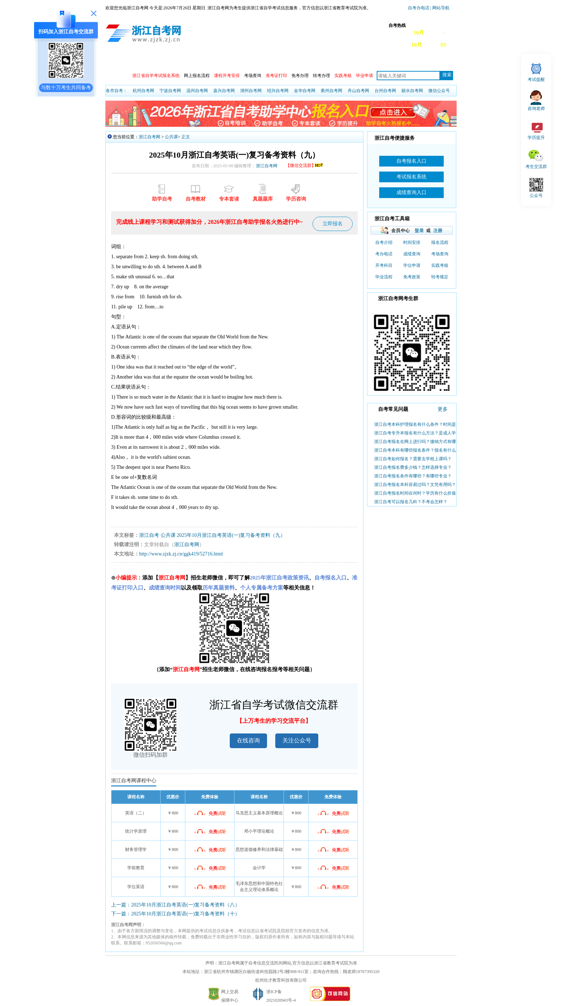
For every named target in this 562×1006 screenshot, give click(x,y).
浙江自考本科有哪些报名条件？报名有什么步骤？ (421, 450)
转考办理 (321, 75)
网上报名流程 (197, 75)
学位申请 (411, 265)
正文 (185, 136)
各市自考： (116, 90)
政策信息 (142, 61)
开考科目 (383, 265)
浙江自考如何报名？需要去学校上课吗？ (413, 458)
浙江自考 (149, 535)
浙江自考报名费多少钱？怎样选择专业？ (413, 467)
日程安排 (239, 61)
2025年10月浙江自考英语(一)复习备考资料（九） (231, 535)
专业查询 (271, 61)
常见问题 (400, 61)
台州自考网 (385, 90)
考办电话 (383, 253)
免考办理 (300, 75)
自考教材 (368, 61)
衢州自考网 (331, 90)
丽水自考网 (412, 90)
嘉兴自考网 (224, 90)
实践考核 (439, 265)
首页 (116, 61)
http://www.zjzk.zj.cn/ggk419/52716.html (181, 554)
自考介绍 (383, 242)
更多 (443, 409)
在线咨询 (248, 740)
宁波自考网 (170, 90)
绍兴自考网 (278, 90)
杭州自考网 (143, 90)
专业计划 (303, 61)
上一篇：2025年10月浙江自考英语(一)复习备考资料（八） (175, 905)
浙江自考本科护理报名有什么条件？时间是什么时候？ (425, 424)
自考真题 (432, 61)
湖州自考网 (251, 90)
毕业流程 (383, 276)
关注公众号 (296, 740)
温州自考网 (197, 90)
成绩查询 (206, 61)
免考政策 (411, 276)
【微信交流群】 (305, 165)
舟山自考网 (358, 90)
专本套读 (335, 61)
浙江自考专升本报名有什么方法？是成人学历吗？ (421, 432)
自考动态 (174, 61)
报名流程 (439, 242)
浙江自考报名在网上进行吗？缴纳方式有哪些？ (419, 441)
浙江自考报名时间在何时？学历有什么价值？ (417, 493)
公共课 (171, 136)
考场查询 (252, 75)
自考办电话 (418, 7)
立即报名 (333, 223)
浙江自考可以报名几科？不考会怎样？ (410, 501)
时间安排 (411, 242)
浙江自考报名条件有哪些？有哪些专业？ (413, 475)
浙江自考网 (149, 136)
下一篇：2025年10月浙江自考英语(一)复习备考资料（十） (175, 913)
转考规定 (439, 276)
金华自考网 (304, 90)
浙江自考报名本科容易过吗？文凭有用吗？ (415, 484)
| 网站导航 (439, 7)
